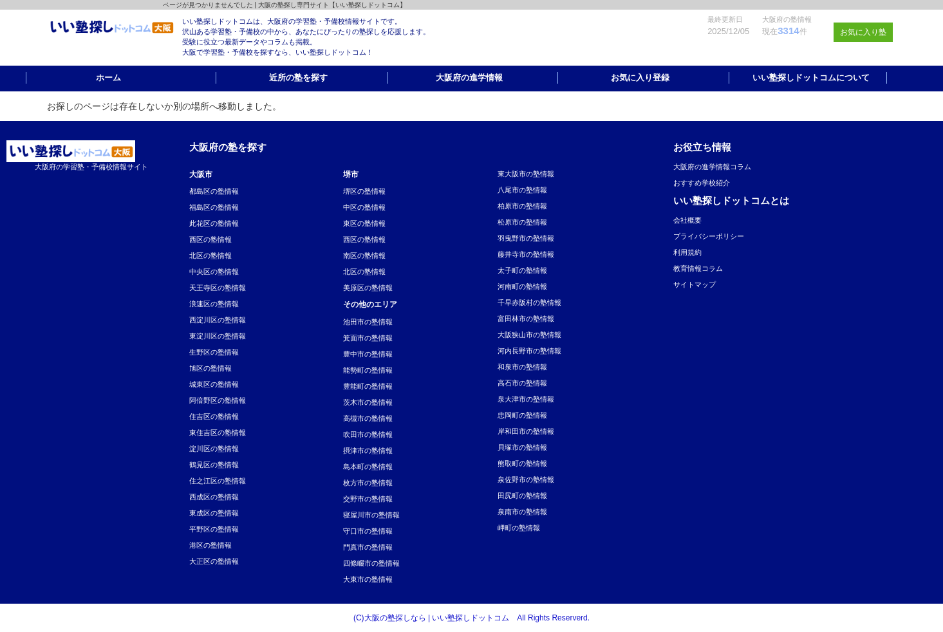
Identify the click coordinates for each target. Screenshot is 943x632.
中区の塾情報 (364, 207)
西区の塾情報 (210, 239)
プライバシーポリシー (708, 236)
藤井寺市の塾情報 (526, 254)
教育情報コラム (698, 268)
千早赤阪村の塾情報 (529, 302)
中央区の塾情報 (214, 271)
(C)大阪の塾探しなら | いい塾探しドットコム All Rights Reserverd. (471, 617)
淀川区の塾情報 (214, 448)
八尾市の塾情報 (522, 190)
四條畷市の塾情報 (371, 563)
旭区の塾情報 (210, 368)
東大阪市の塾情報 (526, 174)
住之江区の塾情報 (217, 481)
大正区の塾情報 (214, 561)
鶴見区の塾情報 (214, 465)
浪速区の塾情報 (214, 304)
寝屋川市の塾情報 (371, 515)
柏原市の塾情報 (522, 206)
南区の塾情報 (364, 255)
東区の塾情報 (364, 223)
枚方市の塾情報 (368, 483)
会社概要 (687, 220)
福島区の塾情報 (214, 207)
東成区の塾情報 (214, 513)
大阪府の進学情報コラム (712, 167)
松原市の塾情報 (522, 222)
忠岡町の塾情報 (522, 415)
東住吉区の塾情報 (217, 432)
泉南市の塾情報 (522, 512)
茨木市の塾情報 (368, 402)
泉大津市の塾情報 (526, 399)
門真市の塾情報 (368, 547)
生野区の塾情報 (214, 352)
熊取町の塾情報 (522, 463)
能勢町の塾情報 (368, 370)
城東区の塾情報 (214, 384)
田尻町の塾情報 (522, 495)
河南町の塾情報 (522, 286)
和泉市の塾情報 (522, 367)
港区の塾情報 (210, 545)
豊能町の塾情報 (368, 386)
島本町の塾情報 (368, 466)
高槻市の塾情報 (368, 418)
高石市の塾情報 (522, 383)
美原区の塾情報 (368, 288)
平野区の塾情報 (214, 529)
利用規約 (687, 252)
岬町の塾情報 (519, 528)
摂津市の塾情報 (368, 450)
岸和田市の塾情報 (526, 431)
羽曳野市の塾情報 (526, 238)
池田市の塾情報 (368, 322)
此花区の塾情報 (214, 223)
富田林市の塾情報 (526, 318)
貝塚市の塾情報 (522, 447)
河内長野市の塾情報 (529, 351)
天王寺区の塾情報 (217, 288)
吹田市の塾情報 (368, 434)
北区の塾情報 (210, 255)
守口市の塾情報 (368, 531)
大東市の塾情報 (368, 579)
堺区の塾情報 (364, 191)
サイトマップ (694, 284)
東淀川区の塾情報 (217, 336)
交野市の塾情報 (368, 499)
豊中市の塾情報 (368, 354)
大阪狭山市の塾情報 (529, 335)
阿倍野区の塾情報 (217, 400)
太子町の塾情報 (522, 270)
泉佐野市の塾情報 (526, 479)
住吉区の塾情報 (214, 416)
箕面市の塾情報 (368, 338)
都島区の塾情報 (214, 191)
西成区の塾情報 (214, 497)
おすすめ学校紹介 (701, 183)
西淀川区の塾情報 (217, 320)
